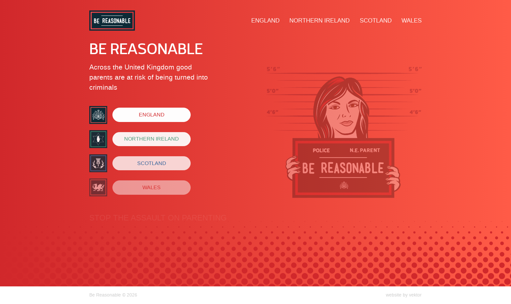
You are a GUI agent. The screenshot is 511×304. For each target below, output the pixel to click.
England (265, 20)
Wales (412, 20)
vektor (415, 294)
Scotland (376, 20)
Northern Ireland (319, 20)
